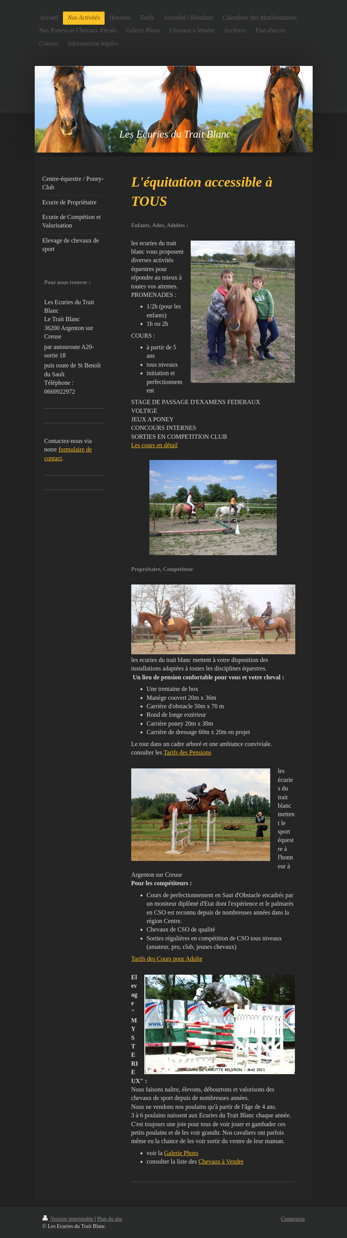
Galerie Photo (181, 1153)
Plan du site (109, 1219)
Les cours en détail (154, 445)
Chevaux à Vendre (221, 1161)
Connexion (293, 1219)
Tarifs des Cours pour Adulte (167, 958)
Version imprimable (68, 1219)
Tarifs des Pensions (187, 752)
